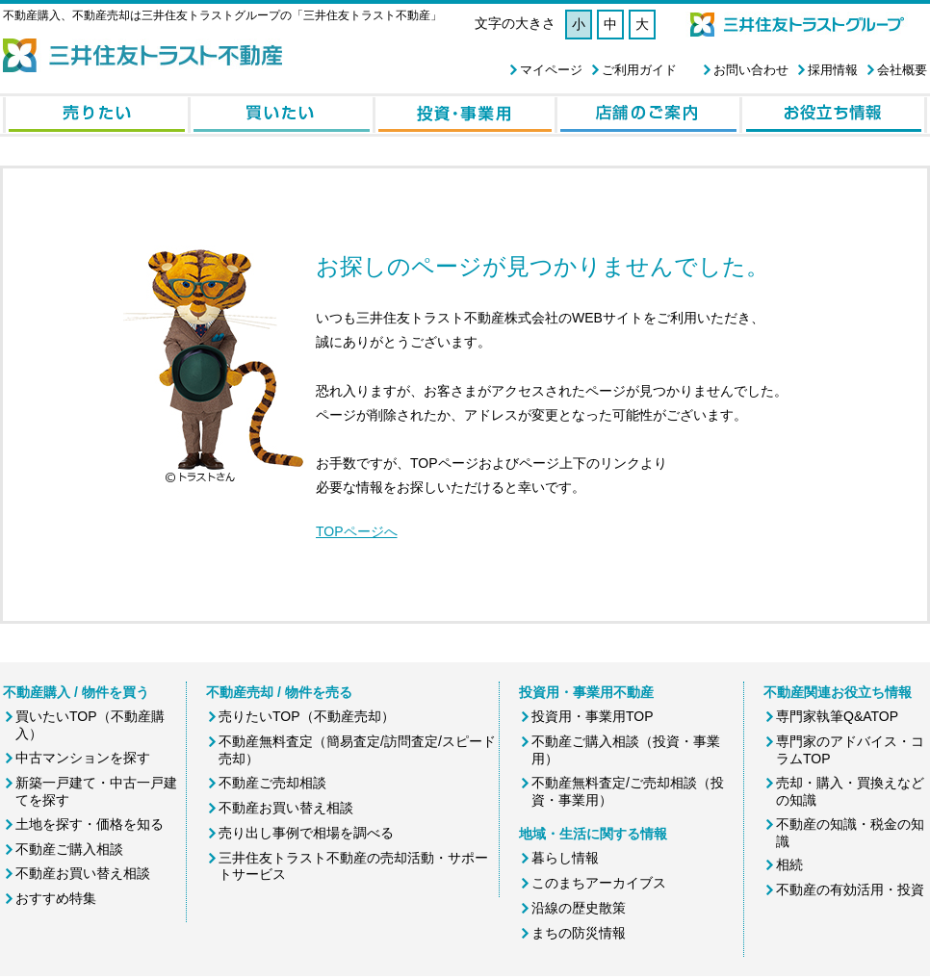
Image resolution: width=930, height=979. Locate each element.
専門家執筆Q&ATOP (837, 716)
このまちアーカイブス (598, 882)
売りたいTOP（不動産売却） (307, 716)
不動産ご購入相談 (69, 849)
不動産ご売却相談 (272, 782)
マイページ (551, 70)
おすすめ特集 (55, 898)
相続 (789, 864)
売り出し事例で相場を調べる (306, 832)
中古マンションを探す (82, 757)
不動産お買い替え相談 (82, 873)
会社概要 (902, 70)
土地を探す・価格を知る (89, 824)
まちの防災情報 (578, 932)
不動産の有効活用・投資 (850, 889)
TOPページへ (357, 531)
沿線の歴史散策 (578, 907)
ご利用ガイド (639, 70)
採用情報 (833, 70)
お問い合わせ (750, 70)
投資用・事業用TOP (592, 716)
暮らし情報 (565, 857)
